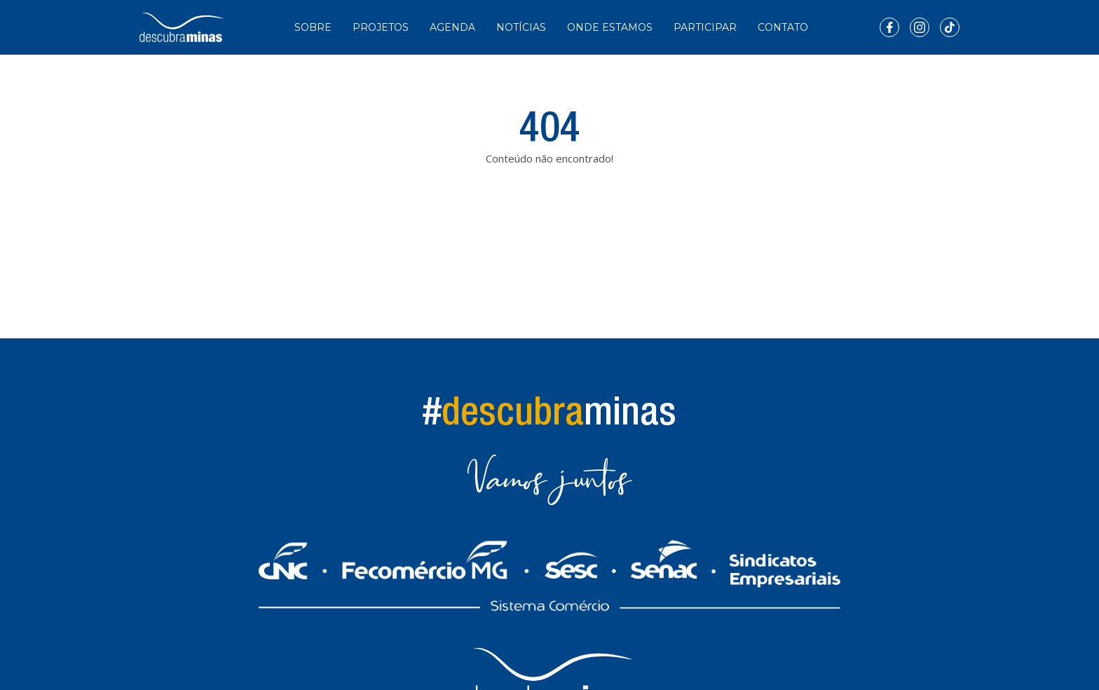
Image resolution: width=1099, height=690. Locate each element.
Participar (705, 27)
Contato (783, 27)
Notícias (521, 27)
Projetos (381, 27)
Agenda (452, 27)
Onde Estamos (610, 27)
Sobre (313, 27)
